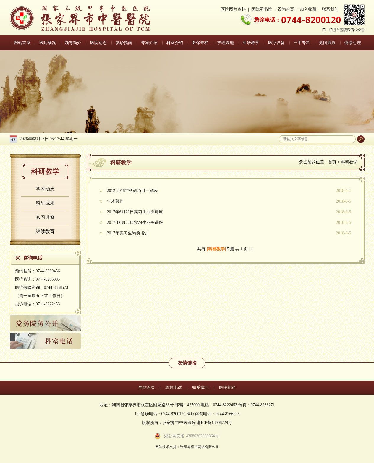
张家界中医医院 (80, 18)
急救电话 (173, 387)
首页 (332, 162)
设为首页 (286, 9)
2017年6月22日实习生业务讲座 (135, 222)
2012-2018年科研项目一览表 (132, 190)
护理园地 (225, 43)
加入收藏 (308, 9)
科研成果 (45, 202)
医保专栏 (200, 43)
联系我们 (330, 9)
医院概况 (47, 43)
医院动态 (98, 43)
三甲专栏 (302, 43)
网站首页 (22, 43)
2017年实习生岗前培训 (127, 233)
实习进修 (45, 217)
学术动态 (45, 188)
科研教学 (251, 43)
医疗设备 (276, 43)
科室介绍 (174, 43)
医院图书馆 (261, 9)
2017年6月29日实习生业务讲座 (135, 212)
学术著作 (115, 201)
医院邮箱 (227, 387)
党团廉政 (327, 43)
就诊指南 (124, 43)
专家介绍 (149, 43)
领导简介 (73, 43)
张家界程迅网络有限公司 (199, 447)
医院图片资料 (233, 9)
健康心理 (352, 43)
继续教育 (45, 231)
